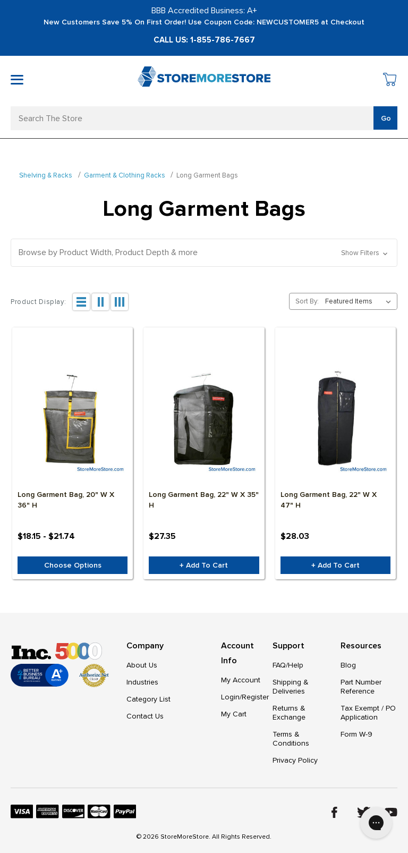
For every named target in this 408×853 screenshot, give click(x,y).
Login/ (231, 697)
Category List (148, 699)
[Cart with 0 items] (390, 81)
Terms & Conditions (291, 739)
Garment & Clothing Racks (124, 175)
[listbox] (360, 301)
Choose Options (72, 565)
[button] (204, 253)
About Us (141, 665)
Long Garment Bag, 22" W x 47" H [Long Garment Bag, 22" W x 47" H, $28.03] (328, 500)
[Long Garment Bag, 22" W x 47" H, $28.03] (335, 420)
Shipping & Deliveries (291, 687)
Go (386, 118)
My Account (240, 680)
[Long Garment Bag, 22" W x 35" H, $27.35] (204, 420)
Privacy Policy (295, 760)
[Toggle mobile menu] (17, 80)
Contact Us (145, 716)
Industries (142, 682)
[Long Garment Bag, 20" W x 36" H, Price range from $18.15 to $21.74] (73, 420)
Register (255, 697)
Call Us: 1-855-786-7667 (204, 40)
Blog (348, 665)
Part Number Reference (361, 687)
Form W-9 (356, 734)
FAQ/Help (288, 665)
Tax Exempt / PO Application (368, 713)
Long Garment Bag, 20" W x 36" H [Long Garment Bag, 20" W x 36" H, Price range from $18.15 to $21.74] (66, 500)
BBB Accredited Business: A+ (204, 10)
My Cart (233, 714)
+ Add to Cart (204, 565)
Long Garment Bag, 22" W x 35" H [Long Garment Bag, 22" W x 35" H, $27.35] (204, 500)
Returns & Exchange (289, 713)
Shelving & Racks (45, 175)
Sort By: (307, 301)
